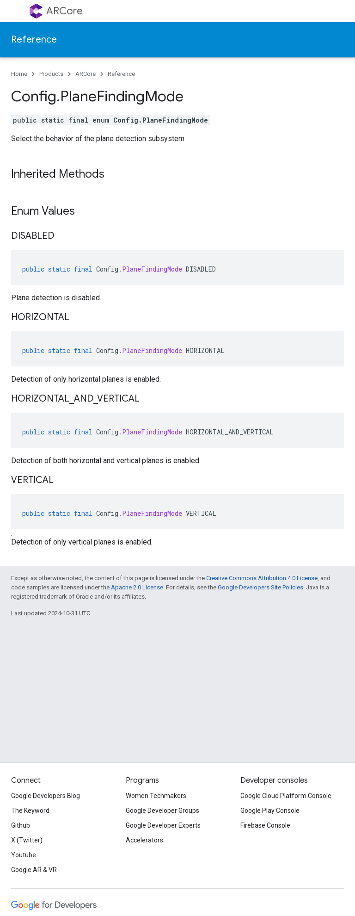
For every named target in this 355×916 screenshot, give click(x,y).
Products (51, 73)
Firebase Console (265, 825)
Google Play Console (270, 810)
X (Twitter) (27, 840)
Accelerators (144, 840)
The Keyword (30, 810)
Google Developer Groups (162, 810)
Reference (34, 39)
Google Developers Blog (45, 795)
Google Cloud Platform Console (285, 795)
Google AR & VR (34, 869)
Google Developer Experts (163, 825)
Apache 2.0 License (137, 587)
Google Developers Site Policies (260, 587)
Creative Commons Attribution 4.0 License (262, 578)
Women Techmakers (156, 795)
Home (19, 73)
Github (20, 825)
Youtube (23, 855)
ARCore (64, 11)
